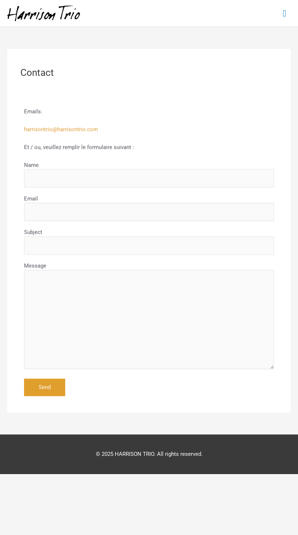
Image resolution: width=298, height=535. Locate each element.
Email (149, 227)
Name (149, 193)
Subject (149, 261)
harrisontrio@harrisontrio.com (61, 148)
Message (149, 336)
